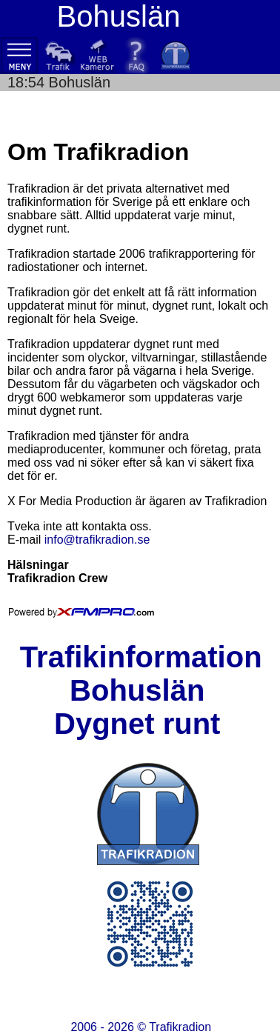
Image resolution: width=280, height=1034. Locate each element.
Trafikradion (180, 1027)
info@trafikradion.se (97, 539)
